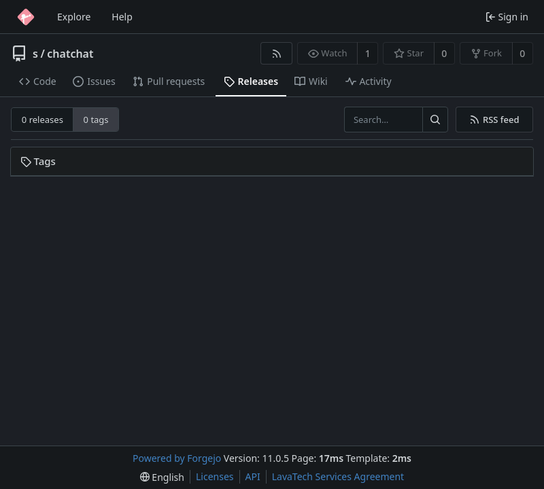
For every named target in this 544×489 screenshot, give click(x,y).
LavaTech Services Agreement (338, 476)
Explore (73, 16)
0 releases (42, 119)
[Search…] (435, 119)
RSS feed (494, 119)
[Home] (26, 17)
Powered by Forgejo (177, 458)
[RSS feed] (276, 53)
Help (122, 16)
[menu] (162, 477)
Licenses (215, 476)
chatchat (70, 53)
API (252, 476)
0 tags (96, 119)
